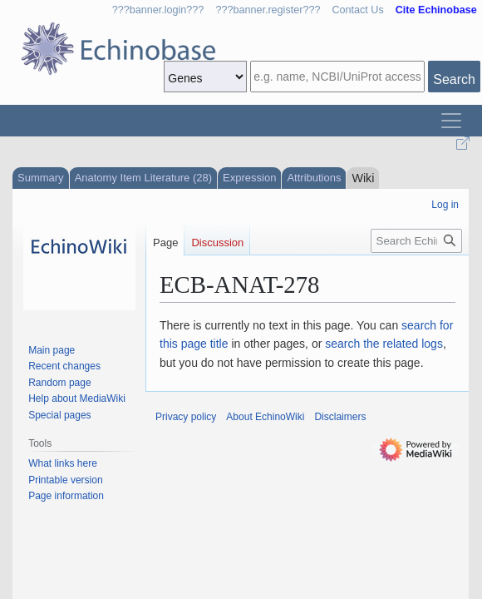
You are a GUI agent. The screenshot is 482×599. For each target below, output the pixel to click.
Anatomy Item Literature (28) (143, 177)
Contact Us (357, 10)
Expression (249, 177)
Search (454, 79)
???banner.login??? (158, 10)
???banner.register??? (267, 10)
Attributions (314, 177)
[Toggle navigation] (451, 120)
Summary (40, 177)
